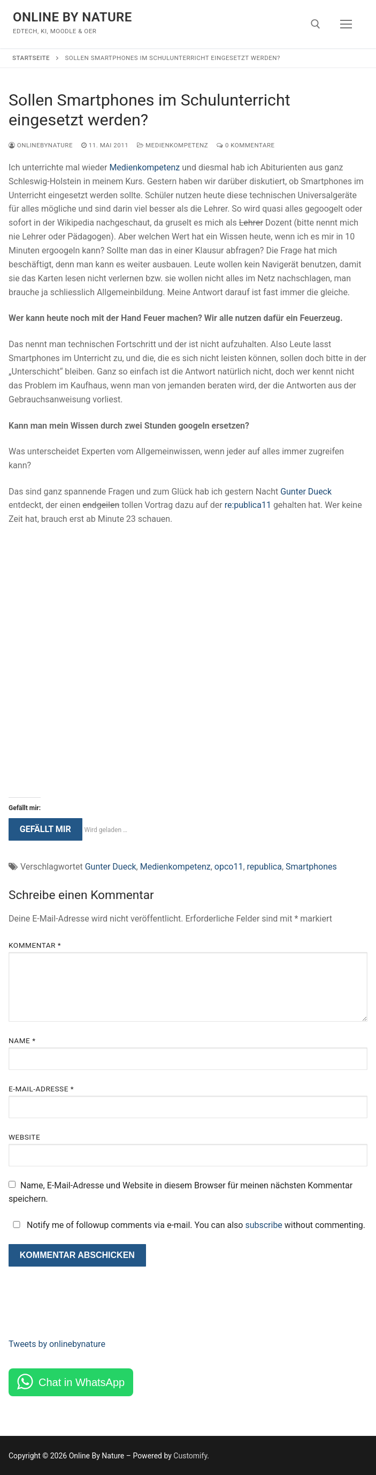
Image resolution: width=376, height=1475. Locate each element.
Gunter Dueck (306, 491)
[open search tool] (315, 24)
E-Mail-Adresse (41, 1088)
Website (24, 1137)
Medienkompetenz (172, 145)
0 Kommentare (245, 145)
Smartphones (311, 867)
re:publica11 (248, 505)
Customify (190, 1455)
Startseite (31, 58)
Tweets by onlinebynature (57, 1344)
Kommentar (35, 945)
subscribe (263, 1225)
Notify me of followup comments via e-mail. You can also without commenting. (187, 1225)
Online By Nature (72, 17)
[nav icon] (346, 24)
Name (22, 1040)
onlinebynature (41, 145)
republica (264, 867)
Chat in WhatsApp (82, 1382)
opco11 (228, 867)
